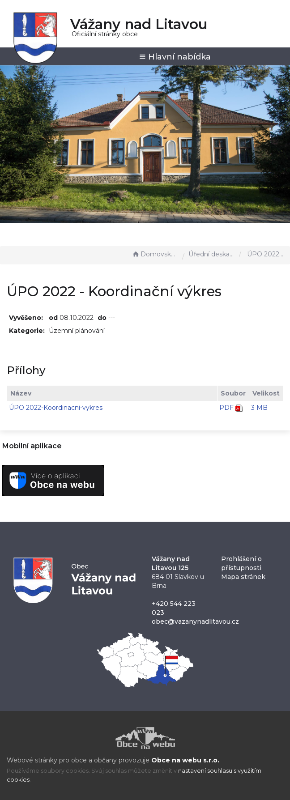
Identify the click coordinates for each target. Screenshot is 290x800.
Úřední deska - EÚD (211, 254)
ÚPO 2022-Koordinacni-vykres (55, 408)
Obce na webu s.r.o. (185, 760)
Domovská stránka (155, 254)
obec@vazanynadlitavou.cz (195, 621)
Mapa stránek (243, 577)
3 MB (259, 408)
